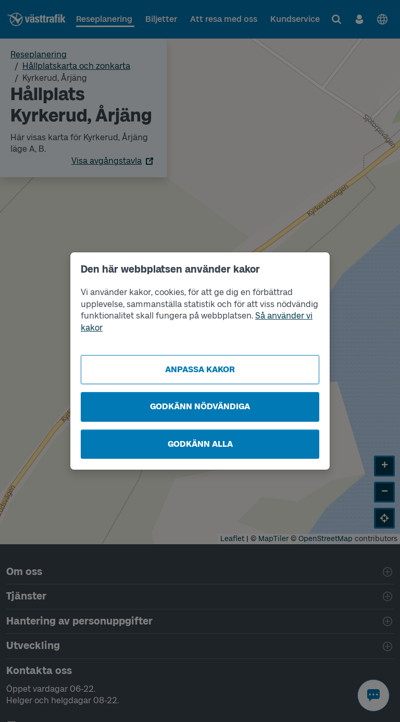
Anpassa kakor (200, 369)
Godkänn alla (200, 444)
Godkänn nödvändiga (200, 406)
